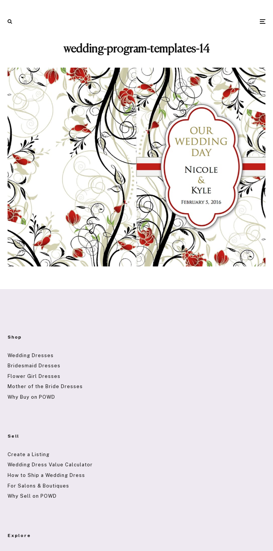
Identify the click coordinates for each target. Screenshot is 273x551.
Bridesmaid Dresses (34, 365)
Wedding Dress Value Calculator (50, 464)
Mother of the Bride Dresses (45, 386)
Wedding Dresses (31, 355)
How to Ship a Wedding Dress (46, 475)
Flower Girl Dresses (34, 376)
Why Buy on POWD (31, 397)
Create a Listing (29, 454)
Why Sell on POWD (32, 496)
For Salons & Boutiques (38, 486)
